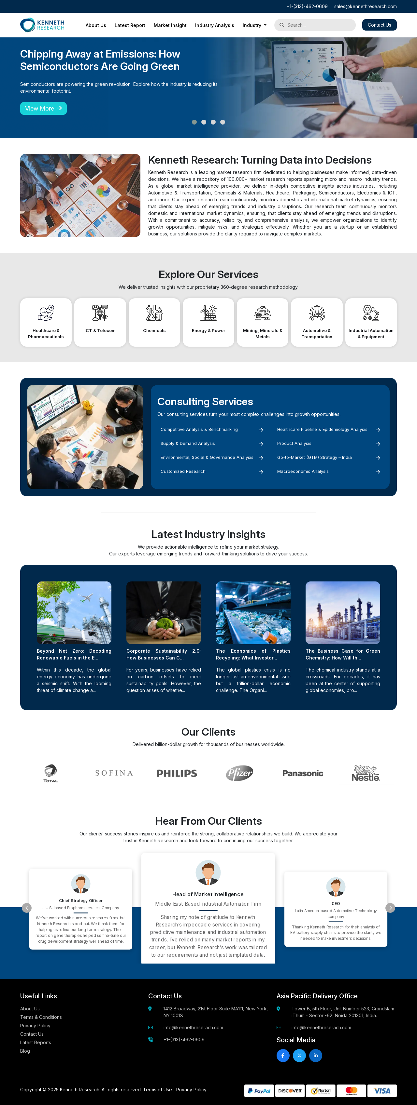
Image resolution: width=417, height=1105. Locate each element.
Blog (25, 1051)
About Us (96, 25)
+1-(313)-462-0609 (307, 6)
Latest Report (130, 25)
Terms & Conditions (41, 1017)
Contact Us (379, 25)
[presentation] (27, 908)
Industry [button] (253, 25)
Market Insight (170, 25)
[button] (194, 122)
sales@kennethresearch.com (365, 6)
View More (43, 108)
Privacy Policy (35, 1025)
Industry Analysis (214, 25)
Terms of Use (157, 1089)
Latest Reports (35, 1042)
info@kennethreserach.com (193, 1027)
